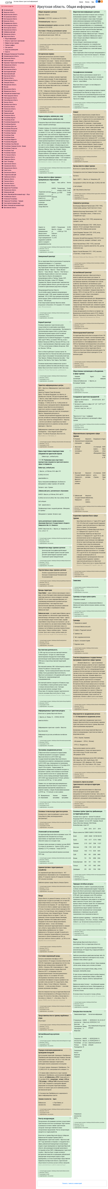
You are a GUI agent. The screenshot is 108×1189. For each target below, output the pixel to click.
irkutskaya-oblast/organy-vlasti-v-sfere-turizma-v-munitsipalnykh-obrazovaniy (68, 247)
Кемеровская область (10, 65)
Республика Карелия (10, 133)
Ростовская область (10, 155)
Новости (7, 52)
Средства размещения (11, 49)
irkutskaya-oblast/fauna (91, 1002)
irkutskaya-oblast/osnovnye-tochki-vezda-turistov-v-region (64, 822)
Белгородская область (10, 19)
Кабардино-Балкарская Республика (14, 54)
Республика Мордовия (10, 142)
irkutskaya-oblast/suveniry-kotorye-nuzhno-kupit (96, 611)
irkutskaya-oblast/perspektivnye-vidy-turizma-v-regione (64, 580)
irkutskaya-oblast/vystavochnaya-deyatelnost (61, 701)
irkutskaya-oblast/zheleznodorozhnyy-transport (96, 361)
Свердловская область (10, 168)
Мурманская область (10, 91)
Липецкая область (9, 82)
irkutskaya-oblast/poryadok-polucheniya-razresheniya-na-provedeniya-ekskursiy (69, 1109)
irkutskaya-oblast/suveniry (92, 648)
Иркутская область (9, 36)
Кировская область (9, 67)
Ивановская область (10, 34)
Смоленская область (10, 172)
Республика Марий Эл (10, 139)
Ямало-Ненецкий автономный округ (14, 205)
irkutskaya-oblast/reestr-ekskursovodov (60, 1171)
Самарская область (9, 159)
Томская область (9, 181)
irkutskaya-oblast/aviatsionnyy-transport (60, 313)
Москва (6, 87)
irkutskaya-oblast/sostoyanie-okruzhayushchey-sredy (63, 1006)
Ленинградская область (11, 80)
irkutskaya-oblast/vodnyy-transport (59, 376)
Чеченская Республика (10, 199)
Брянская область (9, 21)
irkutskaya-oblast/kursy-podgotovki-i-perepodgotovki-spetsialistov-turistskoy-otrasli (70, 538)
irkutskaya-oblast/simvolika (92, 587)
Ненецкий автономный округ (12, 93)
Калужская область (9, 58)
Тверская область (9, 179)
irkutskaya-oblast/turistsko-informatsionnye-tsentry (63, 441)
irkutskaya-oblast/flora (57, 946)
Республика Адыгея (9, 117)
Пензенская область (10, 109)
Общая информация (10, 38)
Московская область (10, 89)
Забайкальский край (9, 32)
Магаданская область (10, 85)
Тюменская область (9, 185)
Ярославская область (10, 207)
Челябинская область (10, 196)
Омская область (8, 102)
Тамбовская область (10, 177)
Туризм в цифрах (10, 45)
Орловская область (9, 107)
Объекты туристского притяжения (14, 41)
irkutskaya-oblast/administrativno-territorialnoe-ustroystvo (64, 886)
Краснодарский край (10, 71)
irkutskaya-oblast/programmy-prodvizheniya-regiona (63, 802)
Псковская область (9, 115)
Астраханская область (10, 17)
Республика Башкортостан (11, 122)
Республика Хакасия (10, 153)
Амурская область (9, 12)
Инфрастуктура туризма (12, 43)
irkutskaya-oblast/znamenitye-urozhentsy (95, 263)
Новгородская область (10, 98)
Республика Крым (9, 137)
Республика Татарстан (10, 148)
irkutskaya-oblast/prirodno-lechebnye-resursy (96, 930)
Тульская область (9, 183)
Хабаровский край (9, 192)
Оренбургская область (10, 104)
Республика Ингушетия (10, 128)
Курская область (9, 78)
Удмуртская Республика (11, 188)
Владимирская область (10, 23)
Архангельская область (10, 14)
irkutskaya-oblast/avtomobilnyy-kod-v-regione (62, 1040)
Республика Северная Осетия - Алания (15, 146)
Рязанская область (9, 157)
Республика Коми (9, 135)
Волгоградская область (11, 25)
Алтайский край (8, 10)
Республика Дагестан (10, 126)
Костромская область (10, 69)
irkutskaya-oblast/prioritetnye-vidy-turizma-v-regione (63, 560)
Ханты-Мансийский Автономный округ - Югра (17, 194)
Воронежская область (10, 30)
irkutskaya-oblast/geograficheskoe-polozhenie (96, 102)
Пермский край (8, 111)
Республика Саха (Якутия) (11, 144)
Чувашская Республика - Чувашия (13, 201)
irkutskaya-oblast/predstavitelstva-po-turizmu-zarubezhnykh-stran (66, 1024)
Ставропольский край (10, 175)
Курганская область (9, 76)
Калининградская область (11, 56)
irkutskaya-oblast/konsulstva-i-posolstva (95, 1122)
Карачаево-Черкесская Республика (14, 63)
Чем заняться (9, 47)
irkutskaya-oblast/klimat (91, 156)
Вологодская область (10, 28)
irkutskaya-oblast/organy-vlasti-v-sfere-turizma (96, 193)
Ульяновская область (10, 190)
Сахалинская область (10, 166)
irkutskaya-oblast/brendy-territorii (59, 640)
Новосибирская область (11, 100)
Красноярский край (9, 74)
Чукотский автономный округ (12, 203)
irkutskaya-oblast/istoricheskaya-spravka (61, 107)
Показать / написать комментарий (72, 1183)
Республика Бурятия (10, 124)
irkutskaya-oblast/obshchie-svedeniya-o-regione (62, 44)
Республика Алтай (9, 120)
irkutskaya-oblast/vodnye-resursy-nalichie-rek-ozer (63, 167)
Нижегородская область (11, 96)
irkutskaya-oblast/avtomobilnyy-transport (95, 323)
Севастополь (7, 170)
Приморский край (9, 113)
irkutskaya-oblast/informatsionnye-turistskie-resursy (63, 740)
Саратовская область (10, 164)
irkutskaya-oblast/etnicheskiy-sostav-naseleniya (62, 858)
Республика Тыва (9, 150)
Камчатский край (8, 60)
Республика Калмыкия (10, 131)
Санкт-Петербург (9, 161)
